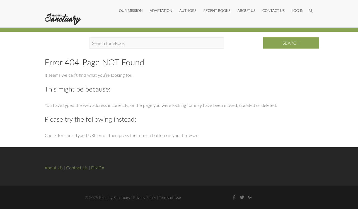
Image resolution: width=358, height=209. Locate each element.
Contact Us (273, 4)
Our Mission (130, 4)
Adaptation (161, 4)
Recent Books (216, 4)
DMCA (98, 167)
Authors (187, 4)
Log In (298, 4)
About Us (246, 4)
